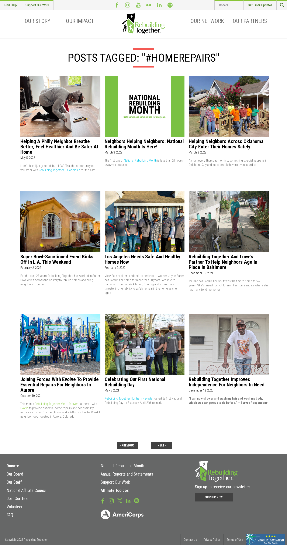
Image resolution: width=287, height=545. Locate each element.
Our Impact (80, 21)
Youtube (138, 5)
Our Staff (14, 482)
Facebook (117, 5)
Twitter (119, 500)
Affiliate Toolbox (115, 490)
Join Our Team (19, 498)
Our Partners (250, 21)
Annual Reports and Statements (127, 474)
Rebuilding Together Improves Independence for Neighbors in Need (226, 382)
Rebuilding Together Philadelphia (59, 170)
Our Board (15, 474)
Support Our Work (37, 5)
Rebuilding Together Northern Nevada (128, 398)
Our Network (207, 21)
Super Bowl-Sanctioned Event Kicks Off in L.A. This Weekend (56, 259)
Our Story (37, 21)
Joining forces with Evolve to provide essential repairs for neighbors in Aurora (59, 385)
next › (162, 445)
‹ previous (127, 445)
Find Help (10, 5)
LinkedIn (159, 5)
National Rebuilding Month (140, 160)
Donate (223, 5)
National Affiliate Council (26, 490)
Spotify (170, 5)
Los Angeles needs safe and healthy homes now (142, 259)
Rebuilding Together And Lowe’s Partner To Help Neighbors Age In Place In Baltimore (223, 262)
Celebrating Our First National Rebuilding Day (135, 382)
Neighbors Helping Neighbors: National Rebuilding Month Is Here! (144, 144)
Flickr (149, 5)
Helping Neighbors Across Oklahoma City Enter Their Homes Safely (226, 144)
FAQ (10, 514)
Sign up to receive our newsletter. (223, 486)
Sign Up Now (214, 497)
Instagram (127, 5)
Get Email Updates (260, 5)
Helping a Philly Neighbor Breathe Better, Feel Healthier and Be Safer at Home (59, 147)
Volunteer (15, 506)
